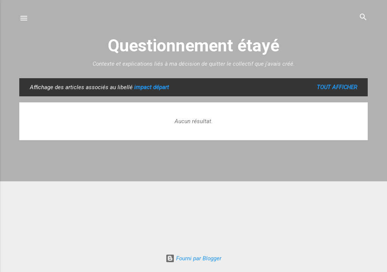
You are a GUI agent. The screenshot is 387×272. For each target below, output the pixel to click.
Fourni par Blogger (193, 258)
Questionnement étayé (193, 46)
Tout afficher (337, 87)
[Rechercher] (363, 17)
